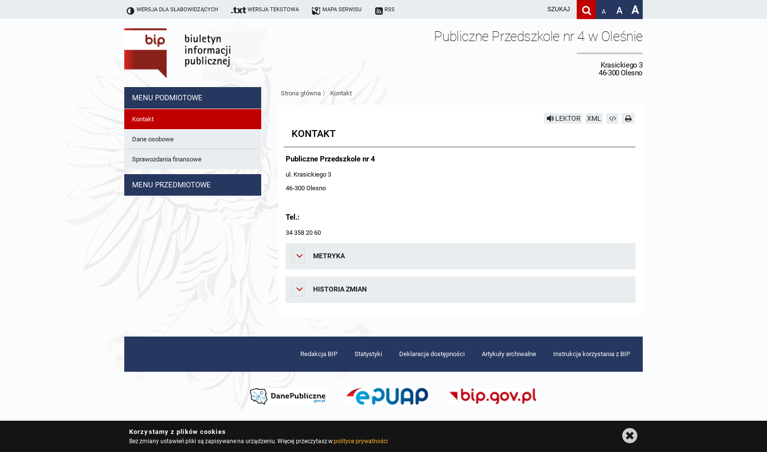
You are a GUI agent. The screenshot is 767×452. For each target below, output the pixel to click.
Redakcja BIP (319, 354)
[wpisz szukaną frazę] (534, 9)
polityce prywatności (360, 441)
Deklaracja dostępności (432, 354)
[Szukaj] (586, 9)
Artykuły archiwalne (509, 354)
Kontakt (341, 93)
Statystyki (368, 354)
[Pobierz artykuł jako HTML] (612, 118)
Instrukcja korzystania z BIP (591, 354)
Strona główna (301, 93)
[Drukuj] (628, 118)
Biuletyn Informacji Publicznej (205, 52)
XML (594, 118)
